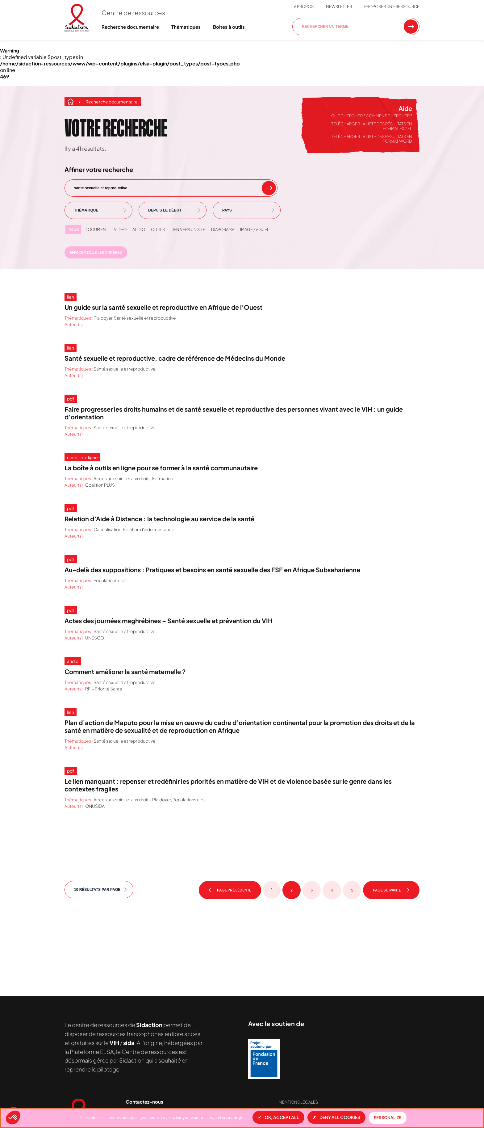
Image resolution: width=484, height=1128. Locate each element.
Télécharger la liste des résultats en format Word (371, 139)
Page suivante (391, 890)
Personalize (387, 1117)
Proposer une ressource (391, 6)
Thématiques (186, 27)
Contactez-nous (144, 1102)
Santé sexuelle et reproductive (145, 318)
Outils (158, 229)
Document (96, 229)
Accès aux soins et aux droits (122, 478)
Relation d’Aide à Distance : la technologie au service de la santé (159, 518)
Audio (138, 229)
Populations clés (110, 580)
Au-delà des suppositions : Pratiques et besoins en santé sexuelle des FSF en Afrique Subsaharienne (212, 569)
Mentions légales (298, 1102)
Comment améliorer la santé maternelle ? (125, 671)
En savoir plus (233, 1117)
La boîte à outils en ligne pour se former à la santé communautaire (161, 468)
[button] (13, 1117)
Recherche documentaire (130, 27)
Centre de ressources (133, 12)
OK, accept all (278, 1117)
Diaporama (222, 229)
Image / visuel (254, 229)
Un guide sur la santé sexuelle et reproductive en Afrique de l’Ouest (163, 307)
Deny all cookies (336, 1117)
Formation (162, 478)
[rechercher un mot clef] (269, 188)
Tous (73, 229)
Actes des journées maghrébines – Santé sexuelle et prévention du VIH (169, 620)
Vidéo (120, 229)
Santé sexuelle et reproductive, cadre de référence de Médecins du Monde (175, 358)
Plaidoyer (103, 318)
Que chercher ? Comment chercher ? (371, 115)
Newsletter (339, 6)
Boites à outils (229, 27)
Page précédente (230, 890)
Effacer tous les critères (96, 252)
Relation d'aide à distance (148, 529)
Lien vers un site (188, 229)
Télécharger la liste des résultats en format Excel (371, 126)
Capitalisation (107, 529)
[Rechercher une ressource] (411, 26)
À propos (304, 6)
